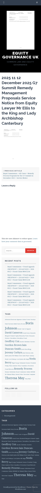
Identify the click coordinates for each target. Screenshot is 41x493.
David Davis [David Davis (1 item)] (26, 333)
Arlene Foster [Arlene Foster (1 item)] (26, 319)
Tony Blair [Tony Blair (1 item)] (28, 378)
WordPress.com (20, 489)
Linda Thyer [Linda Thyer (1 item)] (25, 355)
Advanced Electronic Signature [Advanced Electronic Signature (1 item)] (13, 319)
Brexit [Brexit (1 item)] (19, 329)
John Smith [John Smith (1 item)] (10, 455)
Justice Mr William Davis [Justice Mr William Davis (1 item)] (15, 355)
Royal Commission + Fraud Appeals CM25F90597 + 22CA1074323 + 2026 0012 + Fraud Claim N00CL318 (20, 269)
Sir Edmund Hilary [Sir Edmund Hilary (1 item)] (10, 374)
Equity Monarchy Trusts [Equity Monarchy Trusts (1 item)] (22, 336)
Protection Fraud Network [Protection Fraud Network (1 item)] (27, 465)
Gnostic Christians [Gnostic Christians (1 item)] (25, 341)
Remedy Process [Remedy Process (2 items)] (23, 368)
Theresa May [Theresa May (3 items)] (14, 378)
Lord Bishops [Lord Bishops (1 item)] (12, 359)
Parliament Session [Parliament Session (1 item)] (25, 363)
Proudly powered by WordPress (14, 487)
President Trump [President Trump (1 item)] (32, 462)
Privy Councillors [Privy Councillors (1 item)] (22, 366)
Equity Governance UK (20, 55)
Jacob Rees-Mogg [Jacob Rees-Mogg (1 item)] (26, 349)
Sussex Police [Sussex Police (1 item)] (19, 374)
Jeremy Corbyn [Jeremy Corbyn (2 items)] (13, 352)
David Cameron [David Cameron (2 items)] (13, 332)
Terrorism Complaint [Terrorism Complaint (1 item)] (29, 374)
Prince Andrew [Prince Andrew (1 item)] (13, 366)
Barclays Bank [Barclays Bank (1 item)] (31, 425)
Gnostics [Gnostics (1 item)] (32, 341)
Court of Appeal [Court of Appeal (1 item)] (26, 329)
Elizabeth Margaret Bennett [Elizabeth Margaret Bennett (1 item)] (27, 438)
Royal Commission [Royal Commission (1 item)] (21, 372)
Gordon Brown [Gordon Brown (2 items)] (13, 345)
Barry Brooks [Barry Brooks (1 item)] (21, 324)
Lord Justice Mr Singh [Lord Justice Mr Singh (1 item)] (23, 359)
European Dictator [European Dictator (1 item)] (16, 441)
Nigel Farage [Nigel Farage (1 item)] (15, 363)
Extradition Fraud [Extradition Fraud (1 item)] (22, 338)
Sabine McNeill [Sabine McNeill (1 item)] (31, 372)
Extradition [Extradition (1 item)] (13, 338)
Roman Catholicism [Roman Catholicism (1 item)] (10, 372)
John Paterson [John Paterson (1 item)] (26, 353)
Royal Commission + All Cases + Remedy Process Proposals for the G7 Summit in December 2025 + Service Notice (20, 174)
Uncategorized (9, 416)
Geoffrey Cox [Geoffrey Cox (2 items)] (12, 341)
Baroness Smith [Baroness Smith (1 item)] (12, 324)
